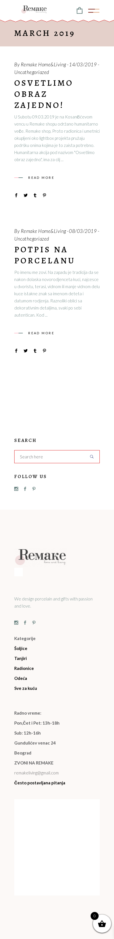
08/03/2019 (83, 231)
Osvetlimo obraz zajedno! (43, 94)
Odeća (20, 678)
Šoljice (20, 648)
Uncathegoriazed (31, 72)
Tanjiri (20, 658)
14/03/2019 (83, 64)
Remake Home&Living (43, 64)
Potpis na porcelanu (44, 255)
